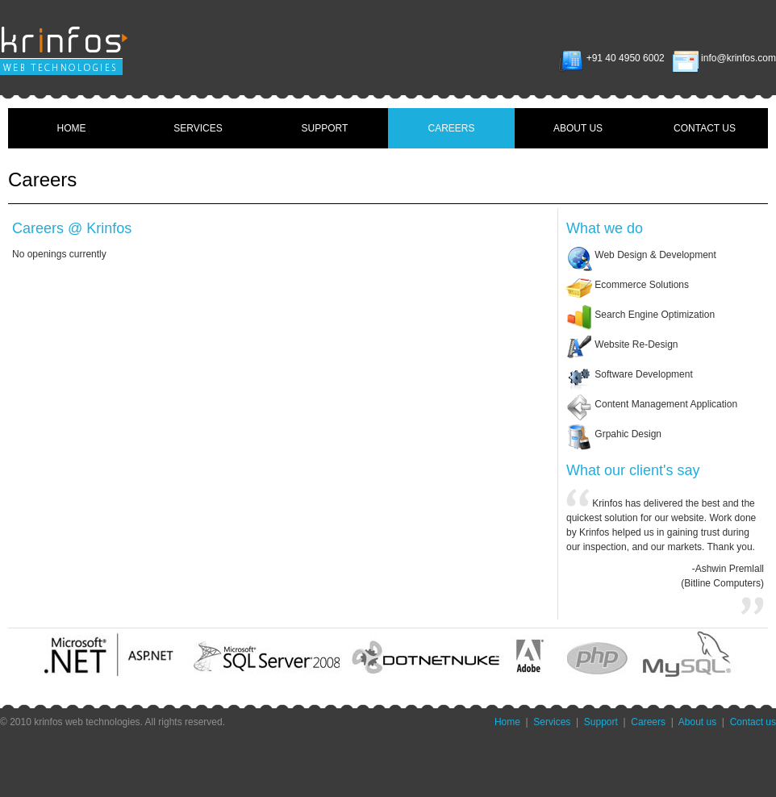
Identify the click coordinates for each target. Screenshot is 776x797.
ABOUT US (578, 128)
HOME (71, 128)
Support (601, 722)
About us (697, 722)
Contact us (753, 722)
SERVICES (197, 128)
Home (507, 722)
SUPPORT (325, 128)
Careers (648, 722)
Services (551, 722)
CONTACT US (705, 128)
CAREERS (451, 128)
